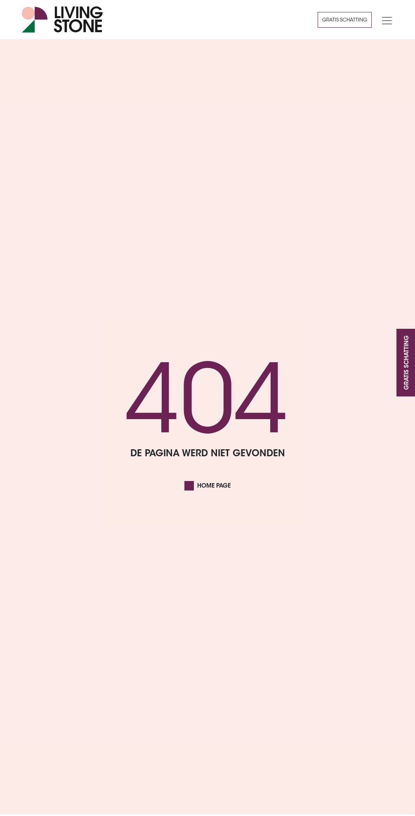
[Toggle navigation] (384, 20)
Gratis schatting (344, 20)
